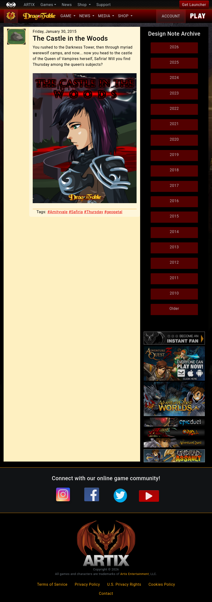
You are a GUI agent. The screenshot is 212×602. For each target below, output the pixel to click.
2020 (174, 139)
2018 (174, 170)
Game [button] (66, 16)
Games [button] (47, 4)
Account (171, 16)
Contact (106, 593)
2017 (174, 185)
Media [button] (104, 16)
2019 (174, 154)
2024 (174, 77)
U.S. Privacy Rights (124, 584)
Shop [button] (83, 4)
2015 (174, 216)
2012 (174, 262)
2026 (174, 47)
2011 (174, 278)
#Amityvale (57, 212)
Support (103, 4)
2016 (174, 201)
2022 (174, 108)
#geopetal (113, 212)
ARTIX (29, 4)
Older (174, 308)
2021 (174, 124)
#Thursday (93, 212)
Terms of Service (52, 584)
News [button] (85, 16)
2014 (174, 231)
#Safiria (76, 212)
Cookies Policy (161, 584)
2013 (174, 247)
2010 (174, 293)
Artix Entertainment (134, 574)
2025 (174, 62)
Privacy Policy (87, 584)
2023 (174, 93)
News (67, 4)
